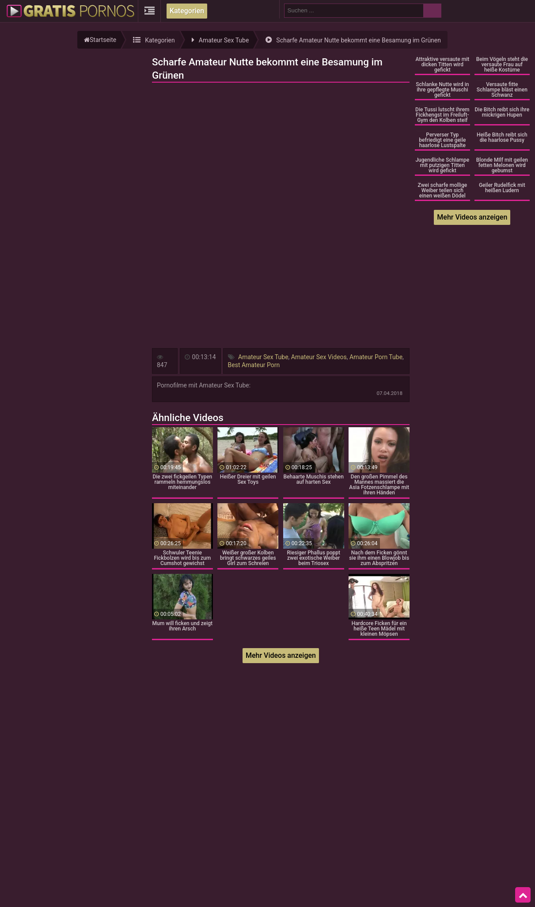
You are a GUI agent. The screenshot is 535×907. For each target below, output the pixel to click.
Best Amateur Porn (254, 364)
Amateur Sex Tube (263, 357)
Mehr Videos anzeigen (281, 655)
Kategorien (187, 11)
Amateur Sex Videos (319, 357)
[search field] (354, 11)
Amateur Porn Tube (375, 357)
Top (523, 895)
